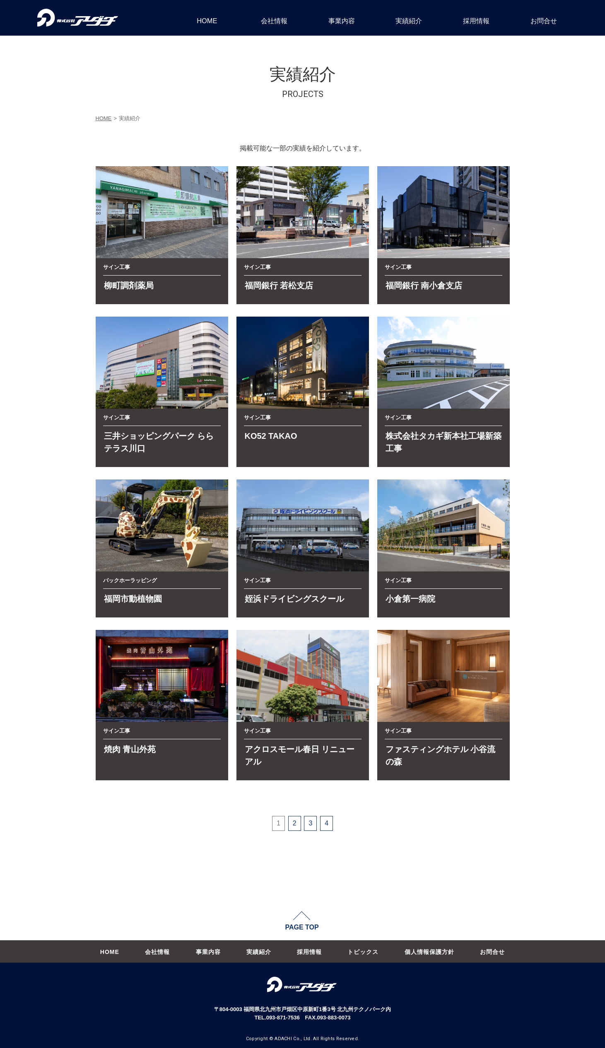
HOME (207, 20)
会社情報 (274, 20)
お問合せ (543, 20)
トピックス (362, 952)
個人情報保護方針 (429, 952)
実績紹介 (408, 20)
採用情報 (476, 20)
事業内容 (341, 20)
